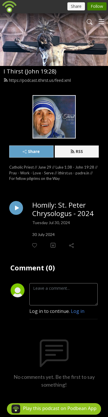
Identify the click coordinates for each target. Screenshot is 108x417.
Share (31, 151)
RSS (76, 151)
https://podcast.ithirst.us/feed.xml (37, 80)
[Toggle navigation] (101, 21)
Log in (77, 311)
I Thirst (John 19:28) (29, 71)
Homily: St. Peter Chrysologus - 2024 (63, 209)
